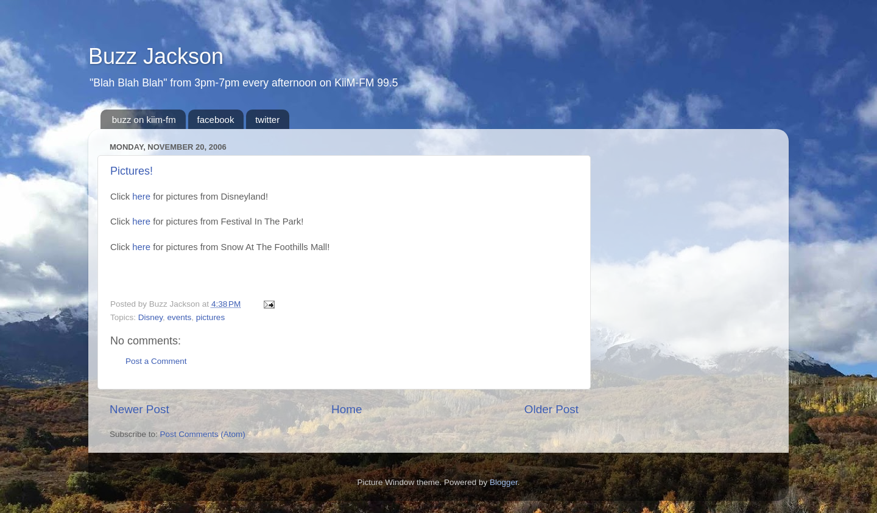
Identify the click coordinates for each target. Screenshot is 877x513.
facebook (215, 119)
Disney (150, 317)
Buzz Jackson (156, 56)
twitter (267, 119)
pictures (210, 317)
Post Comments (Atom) (202, 434)
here (141, 196)
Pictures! (131, 171)
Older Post (551, 409)
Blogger (504, 482)
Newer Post (139, 409)
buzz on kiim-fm (144, 119)
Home (346, 409)
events (179, 317)
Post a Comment (156, 361)
